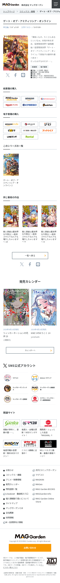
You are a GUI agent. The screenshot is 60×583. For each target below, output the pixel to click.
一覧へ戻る (30, 255)
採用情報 (9, 517)
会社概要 (9, 512)
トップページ (9, 11)
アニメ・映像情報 (13, 479)
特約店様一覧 (11, 489)
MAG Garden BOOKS (45, 489)
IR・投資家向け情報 (14, 522)
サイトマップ (11, 503)
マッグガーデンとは (14, 508)
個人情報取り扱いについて (17, 498)
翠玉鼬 (5, 27)
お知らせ (9, 470)
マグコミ (40, 474)
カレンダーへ (30, 350)
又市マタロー (26, 27)
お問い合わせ (30, 547)
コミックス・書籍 (27, 11)
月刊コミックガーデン (46, 470)
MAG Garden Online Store (45, 500)
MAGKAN (40, 479)
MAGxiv (39, 484)
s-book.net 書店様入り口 (17, 493)
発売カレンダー (12, 484)
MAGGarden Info (43, 493)
